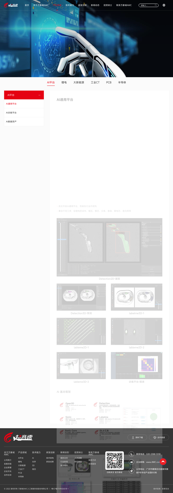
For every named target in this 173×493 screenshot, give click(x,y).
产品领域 (57, 5)
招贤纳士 (108, 5)
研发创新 (82, 5)
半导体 (122, 82)
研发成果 (50, 461)
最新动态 (64, 458)
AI (33, 458)
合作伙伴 (7, 475)
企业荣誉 (7, 467)
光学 (34, 461)
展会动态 (64, 465)
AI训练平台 (11, 112)
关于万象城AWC (41, 5)
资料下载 (137, 437)
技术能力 (70, 5)
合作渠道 (159, 437)
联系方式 (92, 460)
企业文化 (7, 471)
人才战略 (78, 458)
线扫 (34, 469)
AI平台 (51, 82)
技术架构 (50, 458)
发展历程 (7, 464)
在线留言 (92, 464)
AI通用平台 (11, 103)
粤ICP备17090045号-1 (60, 489)
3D (33, 465)
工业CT (95, 82)
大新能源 (78, 82)
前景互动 (165, 489)
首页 (27, 5)
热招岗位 (78, 461)
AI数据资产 (11, 121)
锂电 (64, 82)
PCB (108, 82)
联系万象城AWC (124, 5)
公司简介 (7, 460)
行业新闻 (64, 461)
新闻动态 (95, 5)
